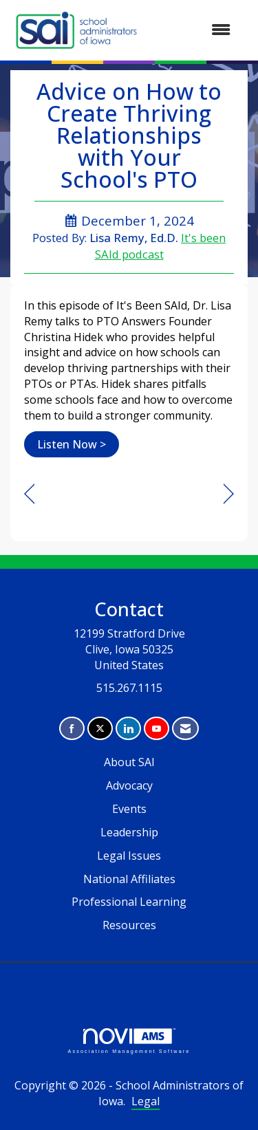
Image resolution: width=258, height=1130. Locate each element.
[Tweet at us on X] (100, 729)
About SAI (129, 762)
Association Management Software (128, 1041)
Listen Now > (71, 444)
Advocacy (129, 785)
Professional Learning (129, 901)
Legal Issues (129, 855)
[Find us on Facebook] (72, 729)
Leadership (129, 832)
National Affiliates (129, 879)
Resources (129, 925)
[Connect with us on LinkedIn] (128, 729)
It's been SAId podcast (160, 246)
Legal (145, 1101)
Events (129, 808)
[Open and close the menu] (193, 30)
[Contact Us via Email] (185, 729)
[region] (229, 494)
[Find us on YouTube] (156, 729)
